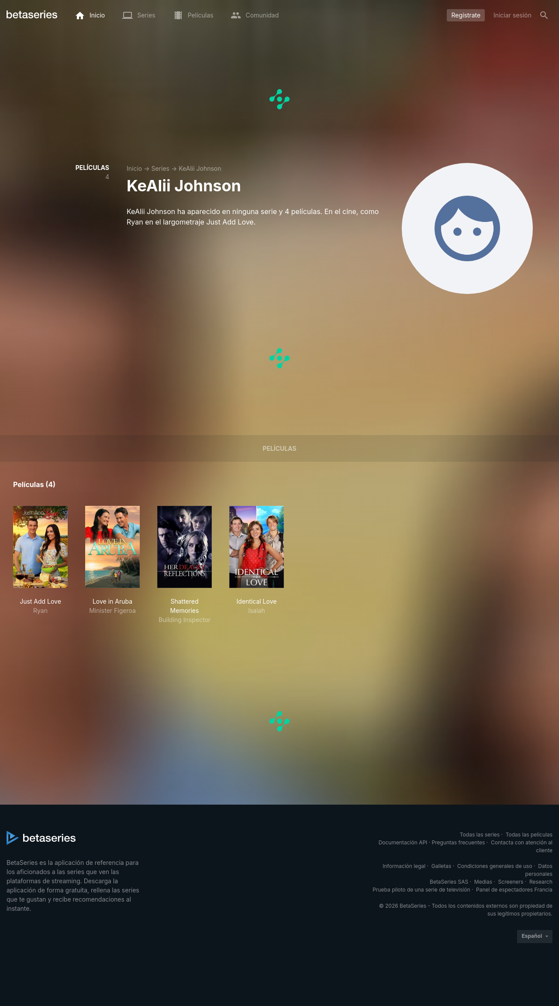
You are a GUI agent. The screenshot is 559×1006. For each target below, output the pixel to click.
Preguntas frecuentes (458, 842)
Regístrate (465, 15)
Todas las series (480, 834)
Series (160, 168)
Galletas (441, 866)
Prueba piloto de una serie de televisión (421, 889)
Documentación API (403, 842)
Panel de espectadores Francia (514, 889)
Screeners (511, 881)
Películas (279, 448)
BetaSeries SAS (449, 881)
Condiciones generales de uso (494, 866)
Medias (483, 881)
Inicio (134, 168)
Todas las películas (529, 834)
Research (540, 881)
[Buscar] (544, 15)
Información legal (404, 866)
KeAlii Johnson (200, 168)
